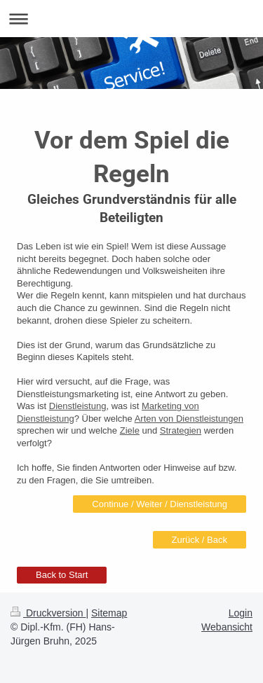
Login (240, 613)
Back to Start (62, 575)
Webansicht (226, 627)
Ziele (130, 430)
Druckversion (48, 613)
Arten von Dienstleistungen (189, 418)
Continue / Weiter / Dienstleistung (159, 504)
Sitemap (109, 613)
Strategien (180, 430)
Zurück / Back (199, 539)
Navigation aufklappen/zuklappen (131, 19)
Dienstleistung (78, 406)
